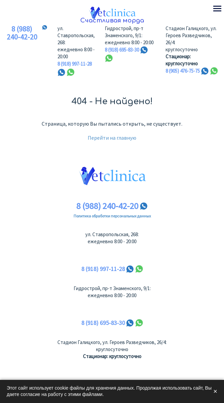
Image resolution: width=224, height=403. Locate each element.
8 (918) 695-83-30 (122, 50)
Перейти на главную (112, 137)
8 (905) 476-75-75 (183, 71)
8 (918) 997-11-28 (74, 64)
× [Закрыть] (215, 391)
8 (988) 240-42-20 (22, 33)
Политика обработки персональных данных (112, 215)
